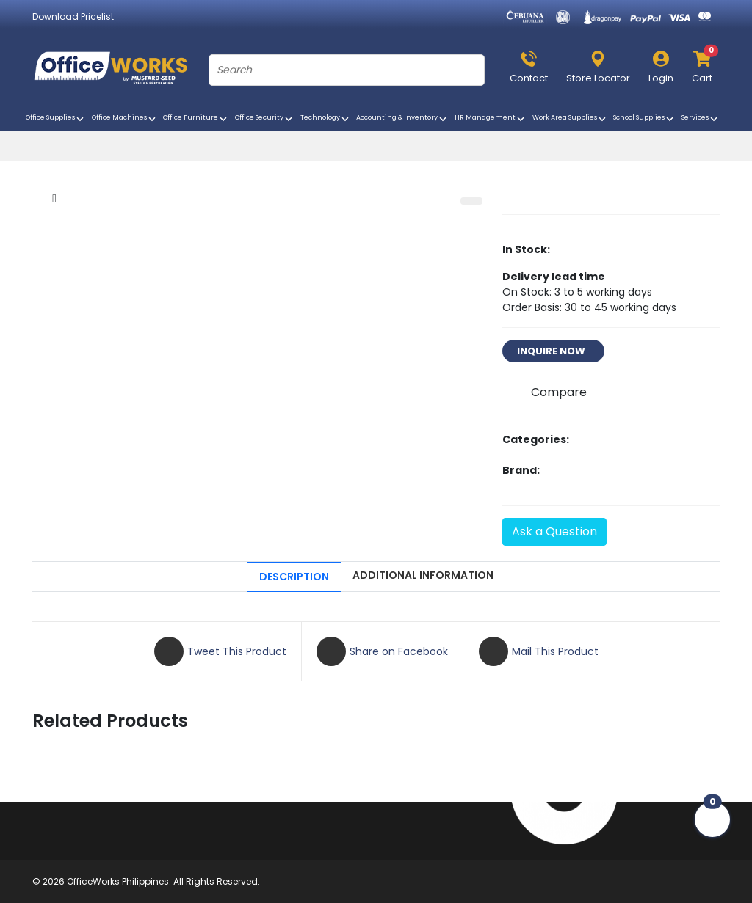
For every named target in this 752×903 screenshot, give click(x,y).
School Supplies (644, 119)
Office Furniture (196, 119)
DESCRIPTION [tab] (294, 576)
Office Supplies (56, 119)
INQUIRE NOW (553, 351)
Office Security (264, 119)
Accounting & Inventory (402, 119)
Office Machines (125, 119)
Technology (325, 119)
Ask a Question (554, 531)
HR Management (491, 119)
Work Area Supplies (570, 119)
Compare (559, 392)
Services (701, 119)
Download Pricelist (73, 16)
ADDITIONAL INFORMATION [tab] (423, 575)
